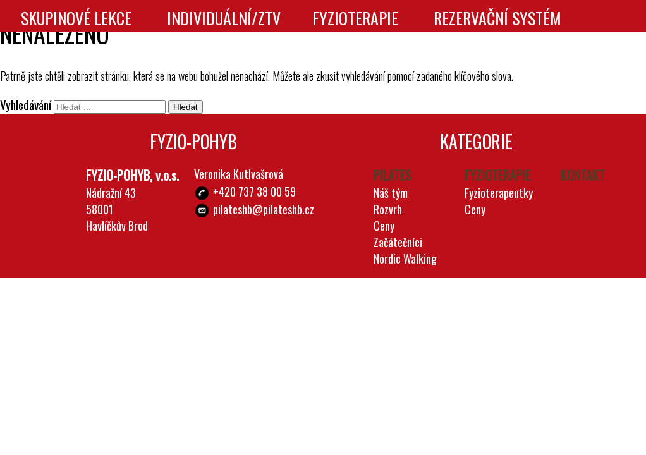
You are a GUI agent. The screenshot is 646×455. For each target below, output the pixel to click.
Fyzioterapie (355, 18)
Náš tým (391, 193)
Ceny (384, 225)
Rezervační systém (497, 18)
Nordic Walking (405, 258)
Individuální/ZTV (224, 18)
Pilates (392, 175)
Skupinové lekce (76, 18)
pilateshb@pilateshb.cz (263, 209)
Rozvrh (388, 209)
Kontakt (306, 54)
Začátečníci (398, 242)
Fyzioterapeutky (499, 193)
